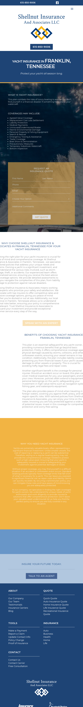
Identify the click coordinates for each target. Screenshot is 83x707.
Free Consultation (18, 666)
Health (47, 637)
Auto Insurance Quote (55, 601)
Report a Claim (16, 634)
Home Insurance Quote (56, 604)
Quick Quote (50, 598)
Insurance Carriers (18, 608)
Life (45, 643)
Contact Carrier (16, 663)
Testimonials (15, 604)
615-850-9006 (28, 2)
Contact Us (14, 660)
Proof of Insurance (18, 643)
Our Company (16, 598)
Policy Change (16, 640)
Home (46, 640)
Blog (10, 611)
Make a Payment (17, 630)
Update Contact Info (19, 637)
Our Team (13, 601)
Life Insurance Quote (54, 608)
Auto (46, 630)
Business (48, 634)
